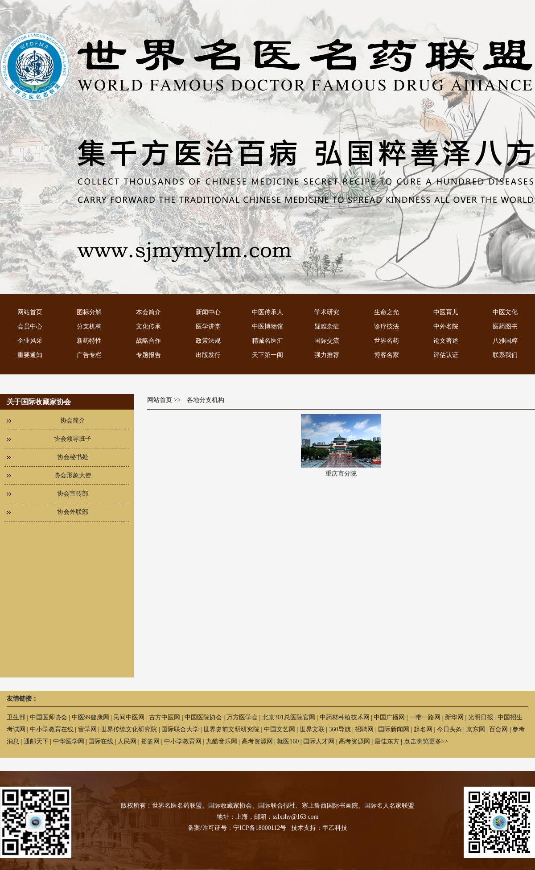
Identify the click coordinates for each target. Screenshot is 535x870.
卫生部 (16, 717)
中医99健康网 (90, 717)
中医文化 (505, 312)
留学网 (87, 729)
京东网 (475, 729)
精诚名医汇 (267, 340)
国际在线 (100, 741)
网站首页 (29, 312)
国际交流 (326, 340)
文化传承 (148, 326)
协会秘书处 (72, 457)
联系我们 (505, 355)
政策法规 (208, 340)
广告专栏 (89, 355)
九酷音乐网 (221, 741)
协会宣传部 (72, 493)
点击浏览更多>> (426, 741)
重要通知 (29, 355)
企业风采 (29, 340)
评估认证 (445, 355)
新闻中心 (208, 312)
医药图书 (505, 326)
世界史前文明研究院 (231, 729)
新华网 (454, 717)
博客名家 (386, 355)
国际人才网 (318, 741)
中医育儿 (445, 312)
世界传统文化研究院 (129, 729)
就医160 (288, 741)
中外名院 (445, 326)
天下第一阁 (267, 355)
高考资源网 (257, 741)
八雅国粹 (505, 340)
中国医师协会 (48, 717)
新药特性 (89, 340)
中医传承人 (267, 312)
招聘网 (364, 729)
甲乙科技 (334, 828)
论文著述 (445, 340)
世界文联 (312, 729)
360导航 (340, 729)
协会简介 (72, 420)
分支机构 (89, 326)
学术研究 (326, 312)
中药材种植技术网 (345, 717)
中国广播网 (389, 717)
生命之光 (386, 312)
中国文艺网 (279, 729)
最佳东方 (386, 741)
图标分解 (89, 312)
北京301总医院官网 (288, 717)
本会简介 (148, 312)
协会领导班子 (72, 438)
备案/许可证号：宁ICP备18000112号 (237, 828)
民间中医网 (128, 717)
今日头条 (449, 729)
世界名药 (386, 340)
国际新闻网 (393, 729)
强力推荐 (326, 355)
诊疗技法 (386, 326)
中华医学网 (68, 741)
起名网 (423, 729)
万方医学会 (242, 717)
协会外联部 (72, 512)
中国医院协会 (203, 717)
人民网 (127, 741)
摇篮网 (150, 741)
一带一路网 (424, 717)
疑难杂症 (326, 326)
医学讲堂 (208, 326)
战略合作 (148, 340)
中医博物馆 (267, 326)
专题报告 (148, 355)
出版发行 (208, 355)
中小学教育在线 (52, 729)
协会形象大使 (72, 475)
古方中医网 (164, 717)
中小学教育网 (183, 741)
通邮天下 (36, 741)
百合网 (498, 729)
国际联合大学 (180, 729)
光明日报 (480, 717)
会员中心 (29, 326)
